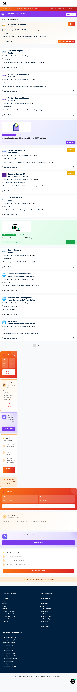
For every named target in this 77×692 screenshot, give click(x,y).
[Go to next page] (46, 357)
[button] (38, 9)
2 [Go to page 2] (38, 357)
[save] (73, 67)
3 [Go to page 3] (42, 357)
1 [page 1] (34, 357)
